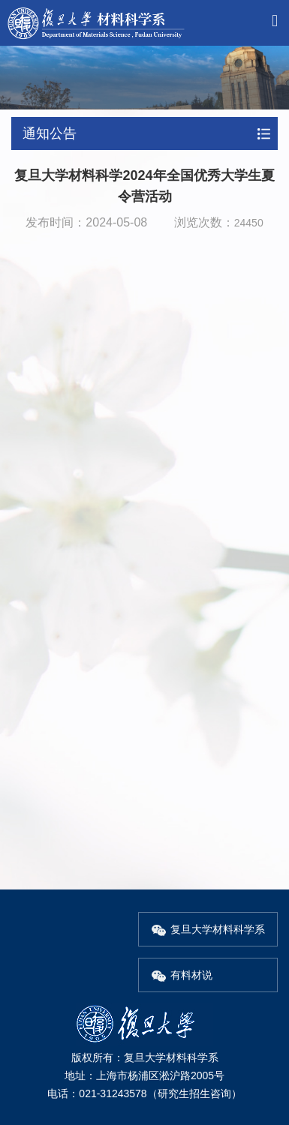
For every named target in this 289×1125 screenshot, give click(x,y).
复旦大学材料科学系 (208, 929)
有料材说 (181, 975)
